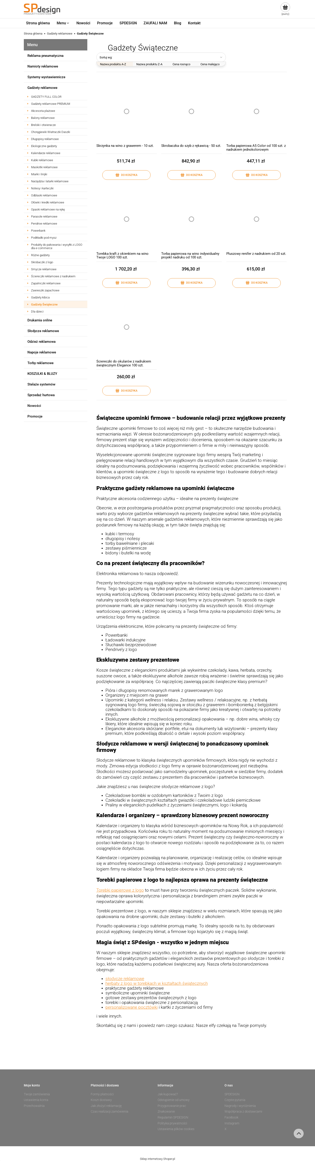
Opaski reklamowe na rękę (48, 209)
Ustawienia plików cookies (176, 1129)
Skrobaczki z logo (42, 262)
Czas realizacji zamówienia (109, 1111)
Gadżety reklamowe (42, 88)
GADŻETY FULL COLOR (46, 96)
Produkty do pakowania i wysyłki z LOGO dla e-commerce (56, 246)
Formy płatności (102, 1094)
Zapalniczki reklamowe (46, 283)
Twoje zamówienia (37, 1094)
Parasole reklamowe (44, 216)
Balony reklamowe (43, 118)
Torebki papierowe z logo (120, 890)
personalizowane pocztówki (131, 1007)
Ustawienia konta (36, 1100)
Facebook (231, 1117)
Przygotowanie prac (172, 1106)
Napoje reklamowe (41, 352)
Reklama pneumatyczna (45, 56)
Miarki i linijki (39, 174)
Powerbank (38, 230)
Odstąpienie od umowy (174, 1100)
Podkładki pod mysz (43, 237)
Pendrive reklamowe (44, 223)
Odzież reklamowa (41, 342)
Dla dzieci (37, 311)
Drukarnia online (39, 320)
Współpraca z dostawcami (243, 1111)
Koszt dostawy (101, 1100)
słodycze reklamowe (124, 978)
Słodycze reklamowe (43, 331)
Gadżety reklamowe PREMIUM (50, 103)
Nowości (34, 406)
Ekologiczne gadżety (44, 146)
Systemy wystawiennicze (46, 77)
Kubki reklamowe (42, 160)
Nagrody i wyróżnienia (240, 1106)
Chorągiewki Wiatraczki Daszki (50, 132)
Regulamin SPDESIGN (173, 1117)
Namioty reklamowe (42, 66)
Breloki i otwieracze (43, 125)
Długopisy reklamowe (45, 139)
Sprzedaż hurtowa (41, 395)
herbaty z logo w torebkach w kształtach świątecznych (156, 983)
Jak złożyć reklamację (106, 1106)
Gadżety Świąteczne (44, 304)
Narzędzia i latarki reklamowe (49, 181)
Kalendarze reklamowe (45, 153)
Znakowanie (166, 1111)
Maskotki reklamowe (44, 167)
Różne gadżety (40, 255)
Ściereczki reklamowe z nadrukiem (53, 276)
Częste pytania (235, 1100)
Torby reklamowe (40, 363)
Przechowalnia (34, 1106)
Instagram (232, 1123)
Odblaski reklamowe (44, 195)
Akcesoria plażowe (43, 111)
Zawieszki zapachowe (45, 290)
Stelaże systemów (41, 384)
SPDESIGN (232, 1094)
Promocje (34, 416)
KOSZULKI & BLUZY (42, 374)
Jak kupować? (168, 1094)
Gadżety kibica (40, 297)
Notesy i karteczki (42, 188)
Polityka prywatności (172, 1123)
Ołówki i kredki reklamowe (47, 202)
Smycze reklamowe (43, 269)
